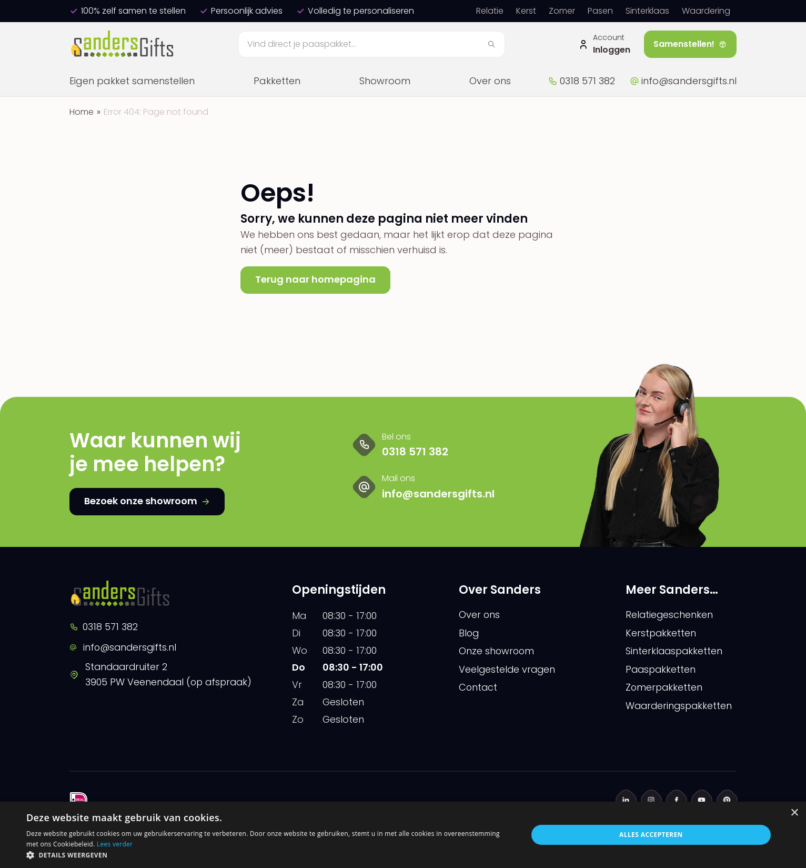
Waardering (706, 11)
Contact (478, 687)
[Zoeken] (372, 44)
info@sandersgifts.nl (683, 80)
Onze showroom (497, 651)
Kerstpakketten (661, 633)
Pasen (600, 11)
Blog (469, 633)
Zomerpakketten (665, 687)
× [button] (794, 813)
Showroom (384, 80)
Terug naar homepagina (315, 279)
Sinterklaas (647, 11)
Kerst (526, 11)
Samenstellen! (690, 44)
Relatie (489, 11)
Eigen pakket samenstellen (132, 80)
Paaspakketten (662, 669)
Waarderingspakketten (680, 706)
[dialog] (403, 835)
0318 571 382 (581, 80)
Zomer (562, 11)
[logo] (123, 44)
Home (81, 112)
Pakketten (277, 80)
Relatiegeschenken (670, 614)
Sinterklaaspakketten (675, 651)
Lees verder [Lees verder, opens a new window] (115, 844)
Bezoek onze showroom (147, 500)
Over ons (490, 80)
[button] (269, 855)
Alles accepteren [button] (651, 834)
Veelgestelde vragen (508, 669)
